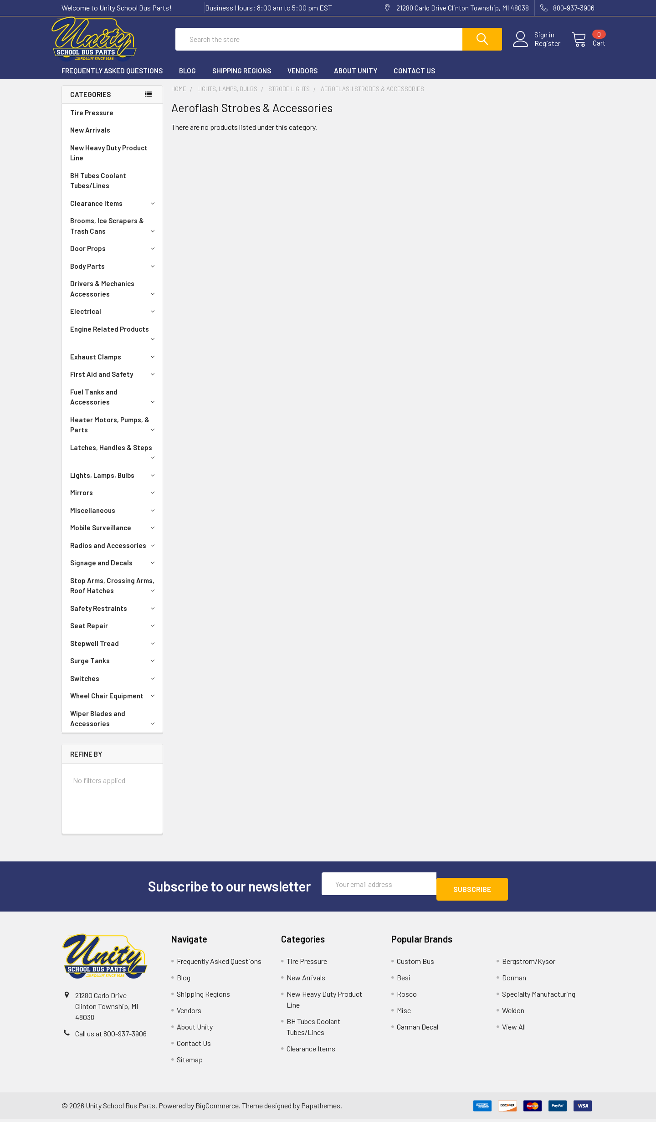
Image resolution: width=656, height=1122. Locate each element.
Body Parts (114, 274)
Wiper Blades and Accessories (114, 726)
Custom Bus (415, 963)
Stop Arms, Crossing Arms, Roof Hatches (114, 593)
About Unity (355, 79)
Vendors (302, 79)
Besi (403, 980)
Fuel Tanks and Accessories (114, 405)
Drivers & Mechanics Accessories (114, 296)
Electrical (114, 319)
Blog (187, 79)
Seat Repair (114, 634)
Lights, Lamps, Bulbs (114, 483)
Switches (114, 686)
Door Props (114, 256)
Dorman (514, 980)
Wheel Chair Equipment (114, 704)
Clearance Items (114, 211)
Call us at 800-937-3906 (111, 1036)
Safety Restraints (114, 616)
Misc (404, 1013)
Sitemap (190, 1062)
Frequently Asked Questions (112, 79)
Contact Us (414, 79)
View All (514, 1029)
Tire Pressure (91, 121)
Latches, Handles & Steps (114, 459)
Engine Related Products (114, 341)
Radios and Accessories (114, 553)
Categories (90, 102)
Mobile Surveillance (114, 536)
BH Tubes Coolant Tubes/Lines (98, 188)
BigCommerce (217, 1108)
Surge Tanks (114, 669)
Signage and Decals (114, 571)
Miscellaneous (114, 518)
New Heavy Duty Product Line (109, 161)
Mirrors (114, 501)
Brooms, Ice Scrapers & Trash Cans (114, 234)
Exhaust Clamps (114, 365)
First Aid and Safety (114, 382)
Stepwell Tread (114, 651)
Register (536, 49)
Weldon (513, 1013)
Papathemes (320, 1108)
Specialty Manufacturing (538, 996)
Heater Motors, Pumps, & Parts (114, 433)
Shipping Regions (241, 79)
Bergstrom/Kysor (528, 963)
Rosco (407, 996)
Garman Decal (417, 1029)
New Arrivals (90, 138)
